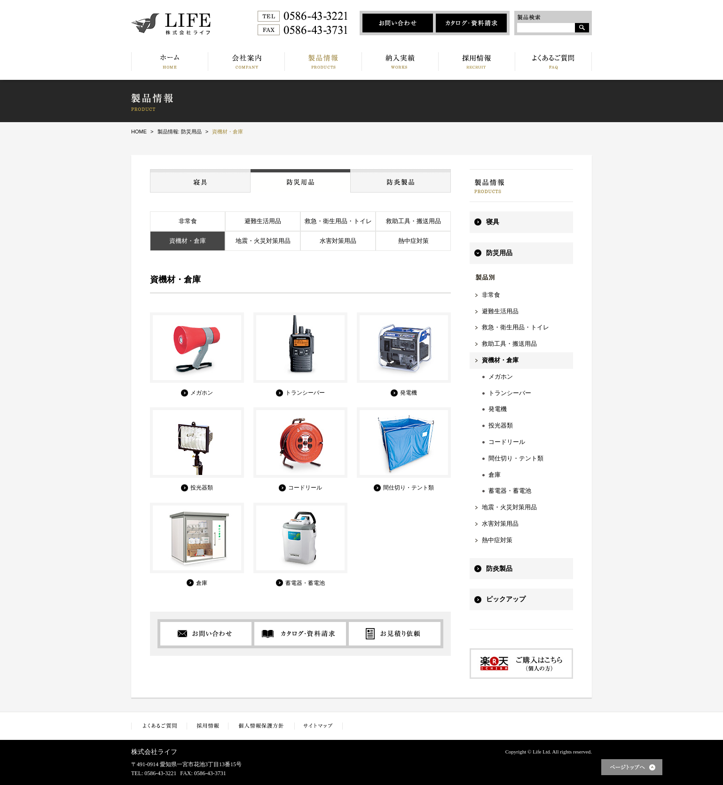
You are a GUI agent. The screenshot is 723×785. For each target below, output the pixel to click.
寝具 (492, 221)
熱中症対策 (413, 240)
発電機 (497, 408)
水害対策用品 (338, 240)
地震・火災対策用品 (263, 240)
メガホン (500, 376)
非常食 (188, 221)
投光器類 (500, 425)
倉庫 (494, 474)
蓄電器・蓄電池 (509, 490)
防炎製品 (499, 568)
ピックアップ (506, 599)
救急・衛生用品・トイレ (338, 221)
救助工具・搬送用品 (413, 221)
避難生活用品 (262, 221)
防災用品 (499, 252)
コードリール (506, 441)
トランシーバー (509, 392)
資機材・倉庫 (187, 240)
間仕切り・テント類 (515, 458)
